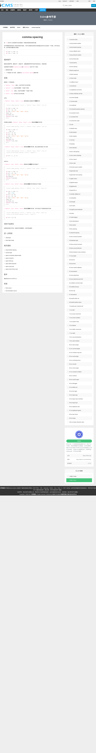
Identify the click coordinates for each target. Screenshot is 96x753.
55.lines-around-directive (75, 248)
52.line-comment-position (75, 236)
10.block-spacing (73, 74)
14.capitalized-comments (75, 89)
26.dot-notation (73, 136)
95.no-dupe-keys (73, 402)
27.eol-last (71, 140)
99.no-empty (72, 418)
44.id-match (72, 205)
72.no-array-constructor (75, 314)
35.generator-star (73, 171)
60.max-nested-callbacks (75, 267)
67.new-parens (73, 294)
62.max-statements (74, 275)
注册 (94, 1)
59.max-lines (72, 263)
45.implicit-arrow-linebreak (75, 209)
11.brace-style (72, 78)
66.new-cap (72, 290)
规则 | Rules (26, 27)
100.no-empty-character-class (76, 422)
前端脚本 (12, 10)
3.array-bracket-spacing (75, 47)
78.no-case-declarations (75, 337)
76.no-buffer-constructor (75, 329)
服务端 (19, 10)
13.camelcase (72, 86)
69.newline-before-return (75, 302)
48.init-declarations (74, 221)
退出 (77, 1)
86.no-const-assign (74, 368)
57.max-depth (72, 256)
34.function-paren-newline (75, 167)
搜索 (93, 5)
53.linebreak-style (73, 240)
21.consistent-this (73, 116)
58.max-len (72, 259)
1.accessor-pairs (73, 39)
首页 (2, 10)
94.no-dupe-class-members (76, 399)
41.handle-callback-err (74, 194)
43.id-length (72, 201)
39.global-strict (73, 186)
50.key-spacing (73, 229)
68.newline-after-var (74, 298)
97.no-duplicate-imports (75, 410)
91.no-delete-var (73, 387)
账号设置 (71, 1)
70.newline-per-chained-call (76, 306)
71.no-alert (72, 310)
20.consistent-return (74, 113)
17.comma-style (73, 101)
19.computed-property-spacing (76, 109)
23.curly (71, 124)
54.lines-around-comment (75, 244)
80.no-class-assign (74, 344)
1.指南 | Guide (72, 476)
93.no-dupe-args (73, 395)
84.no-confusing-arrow (74, 360)
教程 (7, 10)
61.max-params (73, 271)
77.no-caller (72, 333)
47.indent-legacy (73, 217)
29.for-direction (73, 147)
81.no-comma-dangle (74, 348)
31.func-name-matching (75, 155)
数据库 (24, 10)
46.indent (71, 213)
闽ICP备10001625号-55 (71, 494)
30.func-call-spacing (74, 151)
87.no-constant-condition (75, 371)
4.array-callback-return (74, 51)
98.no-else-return (73, 414)
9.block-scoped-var (74, 70)
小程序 (36, 10)
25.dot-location (73, 132)
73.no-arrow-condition (74, 317)
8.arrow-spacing (73, 66)
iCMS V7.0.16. (56, 494)
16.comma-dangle (73, 97)
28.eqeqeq (72, 144)
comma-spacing (36, 27)
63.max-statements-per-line (76, 279)
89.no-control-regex (74, 379)
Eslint (18, 27)
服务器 (30, 10)
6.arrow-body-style (73, 59)
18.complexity (72, 105)
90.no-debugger (73, 383)
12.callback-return (73, 82)
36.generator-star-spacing (75, 174)
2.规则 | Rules (72, 480)
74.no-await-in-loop (74, 321)
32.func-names (73, 159)
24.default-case (73, 128)
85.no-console (72, 364)
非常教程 (5, 27)
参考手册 (42, 10)
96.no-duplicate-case (74, 406)
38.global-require (73, 182)
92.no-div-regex (73, 391)
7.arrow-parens (73, 62)
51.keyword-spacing (74, 232)
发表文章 (64, 1)
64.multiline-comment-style (76, 283)
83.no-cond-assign (73, 356)
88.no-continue (73, 375)
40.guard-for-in (73, 190)
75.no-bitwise (72, 325)
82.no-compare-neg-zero (75, 352)
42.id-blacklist (72, 198)
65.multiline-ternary (74, 286)
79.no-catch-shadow (74, 341)
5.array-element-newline (75, 55)
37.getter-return (73, 178)
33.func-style (72, 163)
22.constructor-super (74, 120)
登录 (89, 1)
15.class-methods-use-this (75, 93)
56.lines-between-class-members (77, 252)
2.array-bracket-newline (75, 43)
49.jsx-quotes (72, 225)
